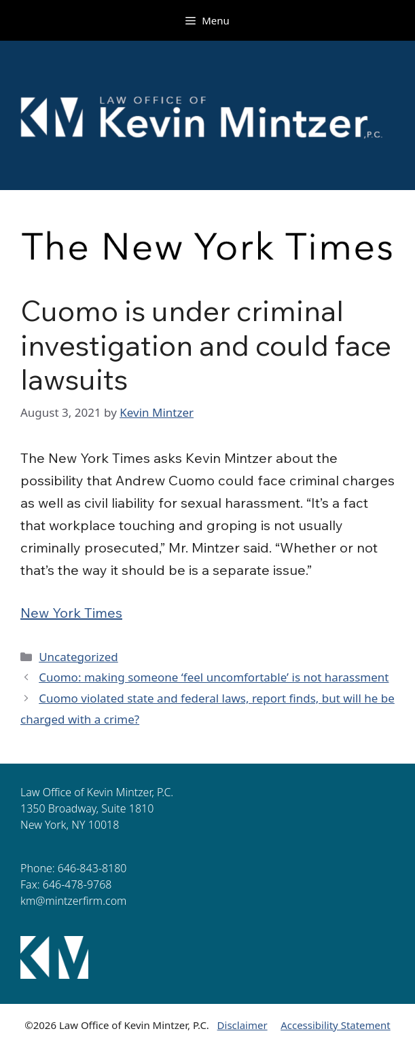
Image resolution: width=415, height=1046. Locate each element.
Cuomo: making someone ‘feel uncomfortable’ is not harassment (214, 677)
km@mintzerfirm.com (73, 900)
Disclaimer (242, 1025)
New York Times (71, 612)
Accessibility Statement (336, 1025)
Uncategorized (78, 657)
